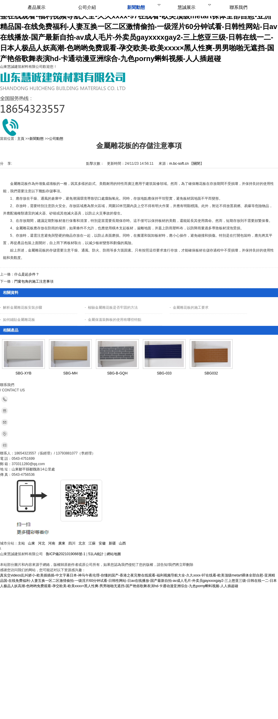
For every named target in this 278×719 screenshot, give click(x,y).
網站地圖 (114, 554)
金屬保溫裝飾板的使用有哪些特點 (114, 320)
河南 (51, 543)
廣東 (61, 543)
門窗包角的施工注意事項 (33, 281)
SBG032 (211, 373)
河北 (41, 543)
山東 (31, 543)
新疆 (112, 543)
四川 (71, 543)
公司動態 (56, 139)
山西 (122, 543)
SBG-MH (70, 373)
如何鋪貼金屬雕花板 (19, 320)
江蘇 (92, 543)
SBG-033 (164, 373)
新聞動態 (36, 139)
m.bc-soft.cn (179, 163)
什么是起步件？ (26, 274)
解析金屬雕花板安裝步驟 (22, 307)
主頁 (20, 139)
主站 (21, 543)
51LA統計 (96, 554)
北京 (82, 543)
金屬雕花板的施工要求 (190, 307)
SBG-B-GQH (117, 373)
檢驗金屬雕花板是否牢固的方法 (113, 307)
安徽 (102, 543)
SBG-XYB (23, 373)
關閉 (196, 163)
